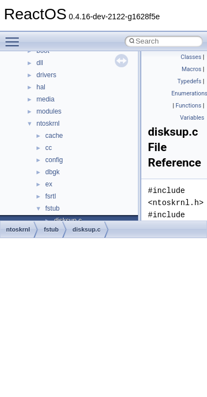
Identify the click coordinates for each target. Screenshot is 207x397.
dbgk (52, 172)
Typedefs (189, 81)
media (45, 99)
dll (39, 63)
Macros (191, 69)
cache (54, 136)
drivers (46, 75)
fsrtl (50, 196)
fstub (52, 208)
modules (48, 111)
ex (48, 184)
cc (48, 148)
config (54, 160)
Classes (191, 57)
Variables (192, 117)
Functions (188, 105)
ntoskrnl (48, 123)
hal (40, 87)
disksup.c (86, 229)
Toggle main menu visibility (15, 36)
